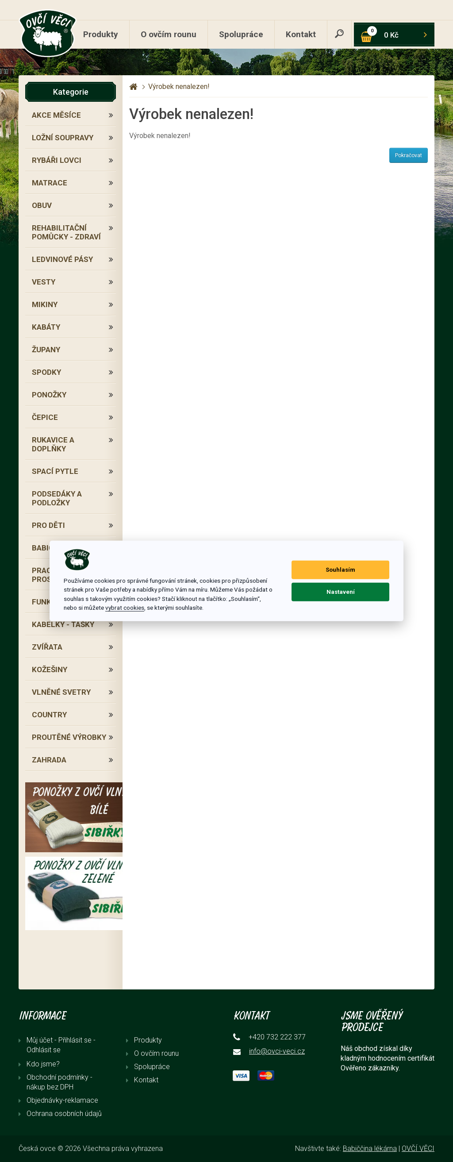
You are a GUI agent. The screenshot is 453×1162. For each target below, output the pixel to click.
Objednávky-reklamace (62, 1100)
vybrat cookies (124, 607)
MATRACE (49, 182)
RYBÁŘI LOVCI (56, 160)
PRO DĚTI (48, 525)
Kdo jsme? (43, 1064)
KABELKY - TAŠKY (63, 624)
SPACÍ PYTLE (55, 471)
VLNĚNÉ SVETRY (61, 692)
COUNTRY (49, 714)
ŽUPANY (46, 349)
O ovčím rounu (168, 34)
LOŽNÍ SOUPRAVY (62, 137)
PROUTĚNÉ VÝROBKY (69, 737)
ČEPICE (45, 417)
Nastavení (340, 592)
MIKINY (45, 304)
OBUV (42, 205)
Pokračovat (408, 155)
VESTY (43, 281)
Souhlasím (340, 569)
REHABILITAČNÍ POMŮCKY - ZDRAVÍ (66, 232)
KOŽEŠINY (49, 669)
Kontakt (301, 34)
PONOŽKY (49, 394)
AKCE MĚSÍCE (56, 115)
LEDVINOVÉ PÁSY (62, 259)
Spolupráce (241, 34)
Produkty (100, 34)
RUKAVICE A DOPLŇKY (53, 444)
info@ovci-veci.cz (277, 1051)
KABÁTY (46, 327)
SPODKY (46, 372)
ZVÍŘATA (47, 647)
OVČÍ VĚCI (418, 1148)
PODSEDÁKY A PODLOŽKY (57, 498)
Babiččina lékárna (370, 1148)
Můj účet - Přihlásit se (59, 1040)
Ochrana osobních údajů (64, 1113)
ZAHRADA (49, 759)
